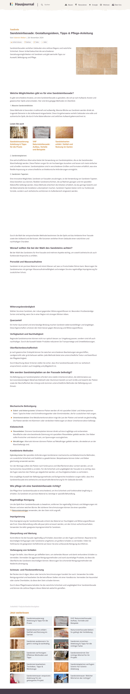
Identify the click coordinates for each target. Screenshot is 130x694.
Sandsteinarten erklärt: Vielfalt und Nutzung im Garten (64, 144)
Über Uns (117, 5)
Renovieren (82, 5)
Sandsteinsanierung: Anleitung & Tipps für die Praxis (19, 144)
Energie (95, 5)
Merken (30, 42)
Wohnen (106, 5)
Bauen (70, 5)
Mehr (48, 42)
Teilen (39, 42)
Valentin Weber (20, 37)
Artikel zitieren (17, 42)
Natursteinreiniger (20, 510)
